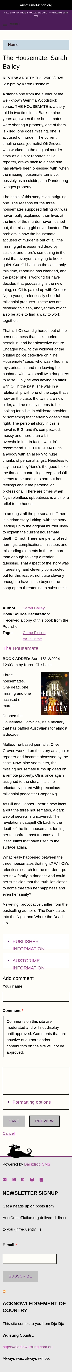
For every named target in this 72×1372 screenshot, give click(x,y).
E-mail (10, 1245)
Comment (13, 1010)
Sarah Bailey (34, 608)
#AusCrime (32, 639)
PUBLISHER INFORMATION (29, 945)
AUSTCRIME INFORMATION (29, 964)
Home (13, 44)
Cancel (9, 1133)
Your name (12, 986)
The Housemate (20, 648)
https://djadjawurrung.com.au (28, 1347)
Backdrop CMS (37, 1164)
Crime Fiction (34, 633)
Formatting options (32, 1101)
